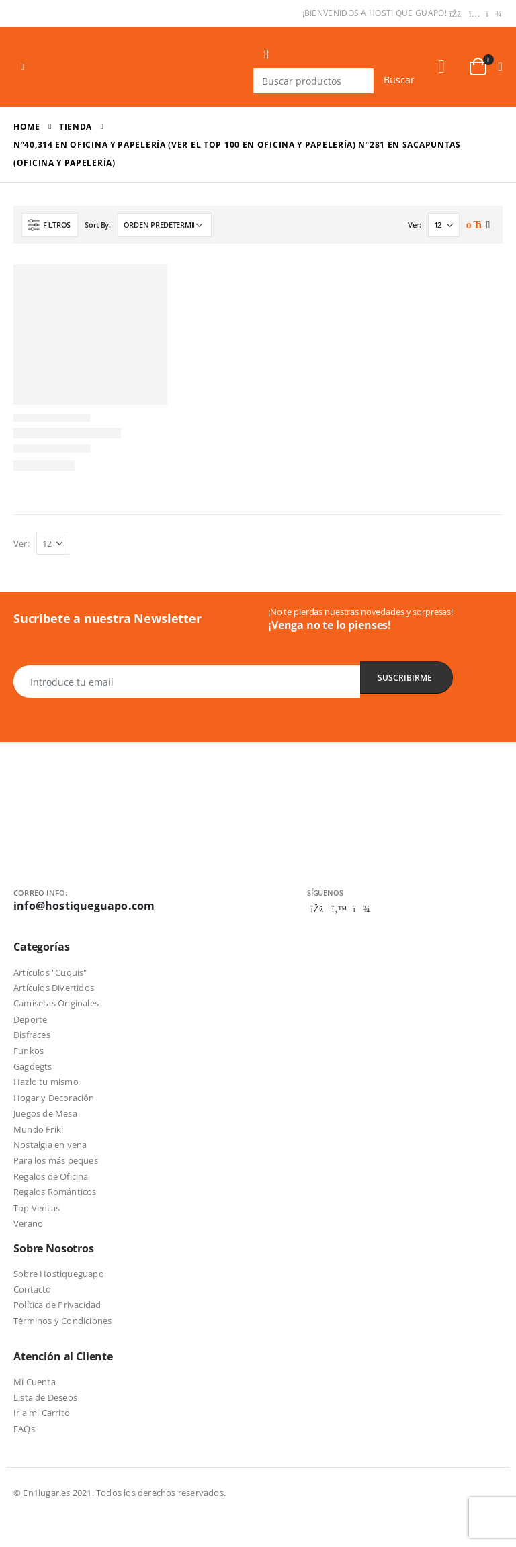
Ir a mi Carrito (41, 1413)
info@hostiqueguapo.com (84, 905)
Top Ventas (36, 1208)
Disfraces (31, 1035)
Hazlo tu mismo (46, 1082)
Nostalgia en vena (50, 1145)
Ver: (414, 225)
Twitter (339, 909)
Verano (28, 1223)
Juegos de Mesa (45, 1113)
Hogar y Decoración (54, 1098)
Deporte (30, 1019)
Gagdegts (32, 1066)
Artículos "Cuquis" (50, 972)
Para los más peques (55, 1160)
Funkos (28, 1051)
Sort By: (98, 225)
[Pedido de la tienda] (165, 225)
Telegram (361, 909)
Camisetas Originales (56, 1003)
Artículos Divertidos (53, 988)
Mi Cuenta (34, 1382)
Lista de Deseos (45, 1397)
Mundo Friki (38, 1129)
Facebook (317, 909)
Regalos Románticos (55, 1192)
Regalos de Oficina (51, 1176)
